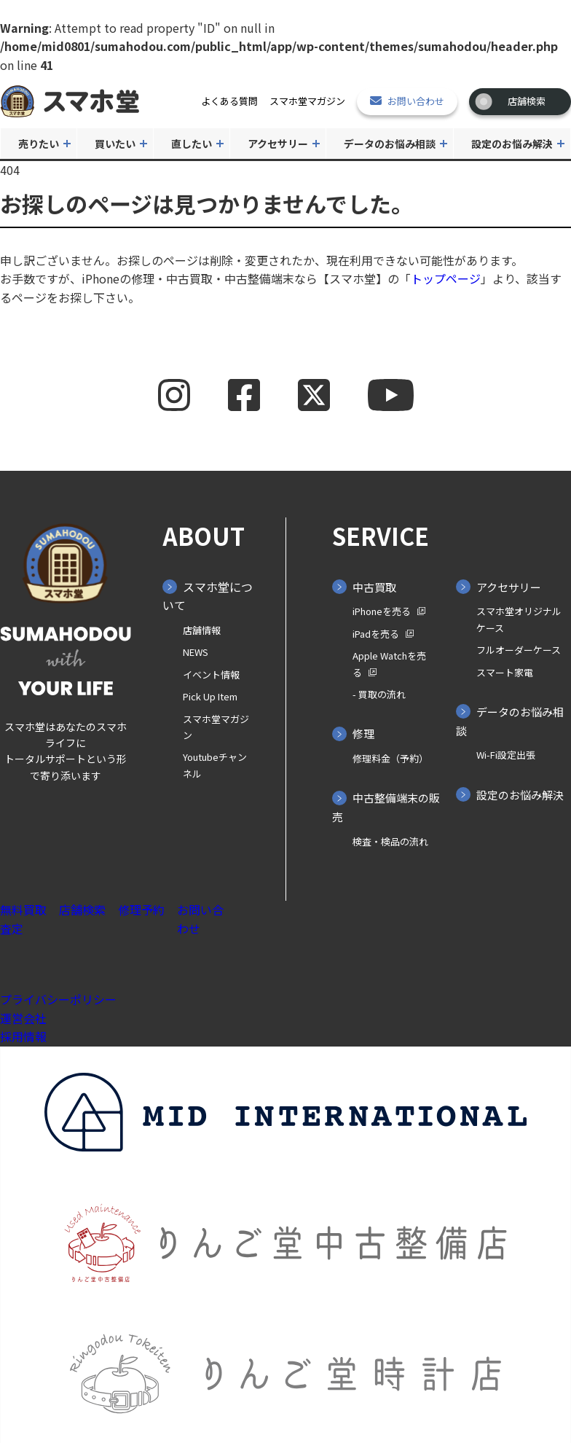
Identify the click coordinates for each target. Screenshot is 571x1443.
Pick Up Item (210, 696)
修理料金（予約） (390, 758)
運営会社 (23, 1018)
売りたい (38, 143)
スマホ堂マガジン (307, 101)
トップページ (446, 278)
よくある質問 (229, 101)
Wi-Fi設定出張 (505, 755)
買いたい (115, 143)
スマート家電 (504, 672)
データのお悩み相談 (390, 143)
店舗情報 (202, 630)
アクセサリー (278, 143)
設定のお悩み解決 (512, 143)
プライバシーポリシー (58, 999)
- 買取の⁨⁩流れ (379, 694)
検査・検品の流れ (390, 841)
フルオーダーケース (518, 650)
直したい (191, 143)
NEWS (195, 652)
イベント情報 (211, 674)
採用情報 (23, 1036)
